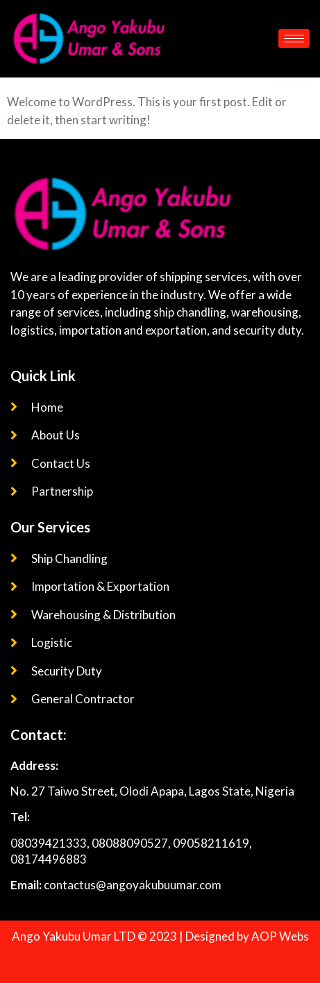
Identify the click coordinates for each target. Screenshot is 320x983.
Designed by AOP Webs (247, 936)
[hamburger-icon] (294, 38)
